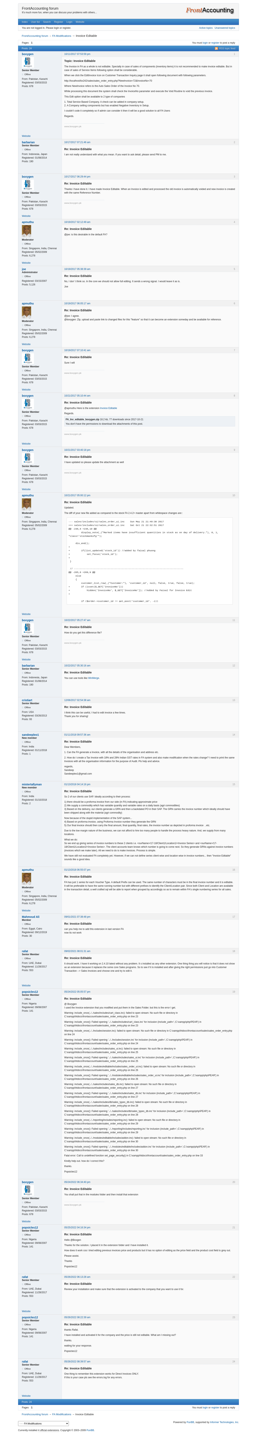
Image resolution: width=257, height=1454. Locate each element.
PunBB (190, 1422)
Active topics (206, 28)
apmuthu (28, 222)
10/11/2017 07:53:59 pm (77, 54)
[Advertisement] (128, 1442)
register (215, 42)
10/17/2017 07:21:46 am (77, 142)
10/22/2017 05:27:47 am (77, 620)
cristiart (27, 700)
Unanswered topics (225, 28)
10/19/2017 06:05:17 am (77, 303)
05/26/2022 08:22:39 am (77, 1317)
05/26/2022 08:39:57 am (77, 1361)
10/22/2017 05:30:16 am (77, 665)
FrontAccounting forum (40, 8)
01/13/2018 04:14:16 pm (77, 784)
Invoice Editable (108, 408)
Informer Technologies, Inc (224, 1422)
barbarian (28, 142)
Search (47, 21)
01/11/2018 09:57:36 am (77, 734)
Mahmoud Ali (30, 916)
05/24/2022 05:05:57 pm (77, 991)
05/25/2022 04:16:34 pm (77, 1227)
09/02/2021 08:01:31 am (77, 951)
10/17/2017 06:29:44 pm (77, 176)
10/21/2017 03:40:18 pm (77, 450)
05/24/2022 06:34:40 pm (77, 1182)
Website (80, 21)
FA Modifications (61, 35)
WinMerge (93, 678)
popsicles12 (30, 991)
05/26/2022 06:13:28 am (77, 1277)
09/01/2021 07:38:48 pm (77, 916)
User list (35, 21)
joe (24, 269)
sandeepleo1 (30, 734)
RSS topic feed (227, 48)
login (205, 42)
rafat (25, 951)
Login (69, 21)
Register (58, 21)
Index (25, 21)
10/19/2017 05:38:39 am (77, 269)
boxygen (28, 54)
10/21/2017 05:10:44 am (77, 395)
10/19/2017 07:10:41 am (77, 350)
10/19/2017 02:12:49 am (77, 222)
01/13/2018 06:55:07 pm (77, 869)
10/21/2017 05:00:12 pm (77, 495)
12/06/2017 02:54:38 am (77, 700)
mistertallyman (32, 784)
